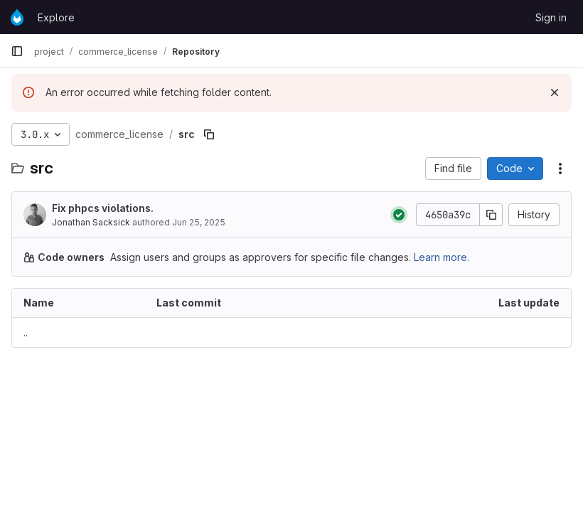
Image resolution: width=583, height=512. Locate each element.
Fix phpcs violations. (103, 208)
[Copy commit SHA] (491, 214)
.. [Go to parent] (25, 332)
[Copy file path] (209, 134)
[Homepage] (17, 17)
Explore (56, 17)
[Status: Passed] (398, 214)
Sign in (551, 17)
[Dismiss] (554, 92)
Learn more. (441, 257)
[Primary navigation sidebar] (17, 51)
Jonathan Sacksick (91, 222)
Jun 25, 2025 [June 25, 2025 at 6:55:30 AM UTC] (198, 222)
